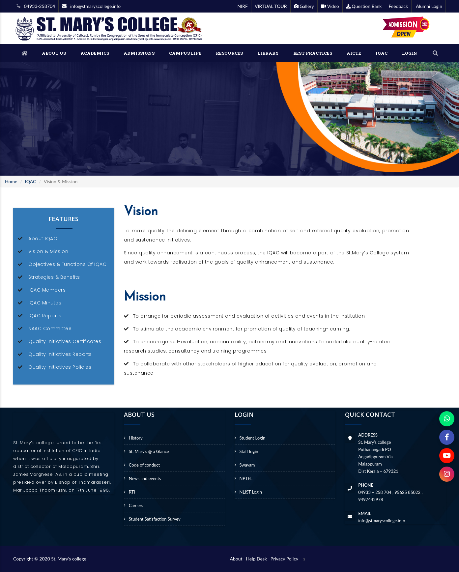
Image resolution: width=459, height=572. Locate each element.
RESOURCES (229, 53)
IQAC (381, 53)
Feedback (398, 6)
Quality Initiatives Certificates (64, 341)
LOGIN (409, 53)
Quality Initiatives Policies (59, 367)
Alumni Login (428, 6)
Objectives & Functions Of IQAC (67, 264)
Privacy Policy (284, 558)
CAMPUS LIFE (185, 53)
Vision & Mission (48, 251)
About (237, 558)
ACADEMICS (94, 53)
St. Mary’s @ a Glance (149, 451)
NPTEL (246, 478)
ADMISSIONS (139, 53)
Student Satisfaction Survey (155, 519)
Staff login (249, 451)
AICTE (354, 53)
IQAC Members (47, 290)
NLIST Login (251, 492)
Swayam (247, 465)
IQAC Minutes (44, 303)
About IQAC (42, 238)
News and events (145, 478)
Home (11, 181)
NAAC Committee (50, 328)
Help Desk (257, 558)
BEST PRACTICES (312, 53)
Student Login (253, 438)
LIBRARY (268, 53)
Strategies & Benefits (54, 277)
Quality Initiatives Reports (60, 354)
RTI (132, 492)
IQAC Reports (44, 315)
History (136, 438)
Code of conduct (144, 465)
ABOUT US (54, 53)
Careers (136, 505)
